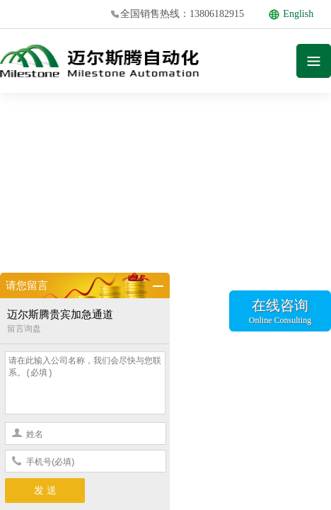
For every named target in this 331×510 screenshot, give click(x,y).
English (291, 14)
